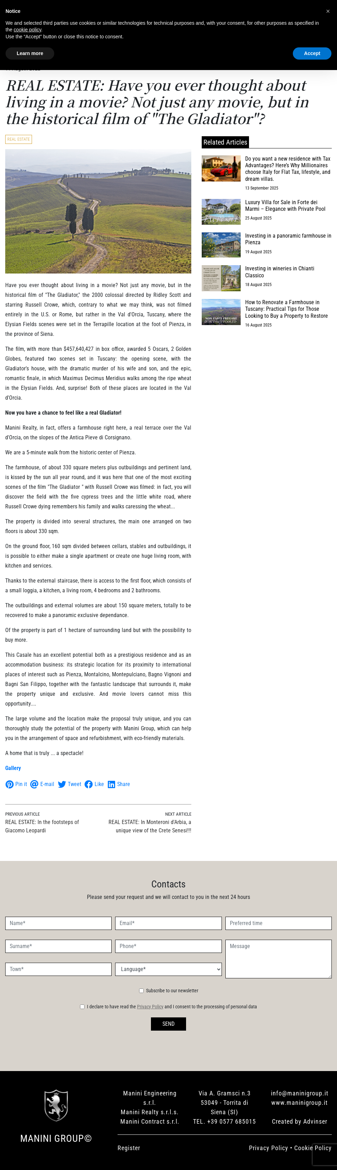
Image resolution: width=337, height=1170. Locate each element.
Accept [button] (312, 53)
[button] (328, 11)
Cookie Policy (313, 1148)
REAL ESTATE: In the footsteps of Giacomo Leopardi (42, 826)
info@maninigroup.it (299, 1093)
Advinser (315, 1121)
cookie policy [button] (27, 29)
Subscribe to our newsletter (172, 990)
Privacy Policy (150, 1006)
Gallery (13, 768)
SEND (168, 1024)
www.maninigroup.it (299, 1102)
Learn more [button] (30, 53)
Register (129, 1148)
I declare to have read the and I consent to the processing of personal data (172, 1006)
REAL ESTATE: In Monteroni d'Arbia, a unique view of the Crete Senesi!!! (150, 826)
